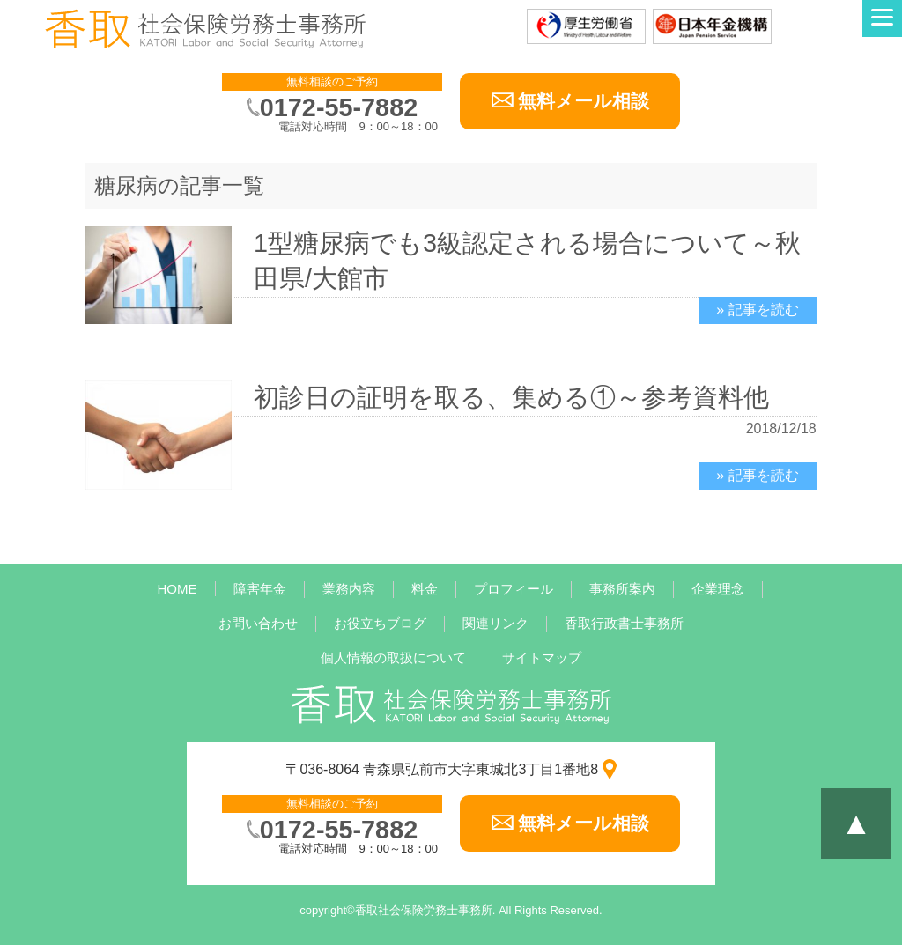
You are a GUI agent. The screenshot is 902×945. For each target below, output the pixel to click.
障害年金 (259, 588)
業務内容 (348, 588)
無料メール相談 (583, 101)
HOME (177, 588)
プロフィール (513, 588)
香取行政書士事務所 (624, 623)
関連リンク (495, 623)
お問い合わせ (258, 623)
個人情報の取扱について (393, 657)
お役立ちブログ (380, 623)
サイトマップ (541, 657)
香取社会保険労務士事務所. (425, 910)
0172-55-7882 (339, 107)
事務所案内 (622, 588)
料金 (424, 588)
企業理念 (717, 588)
